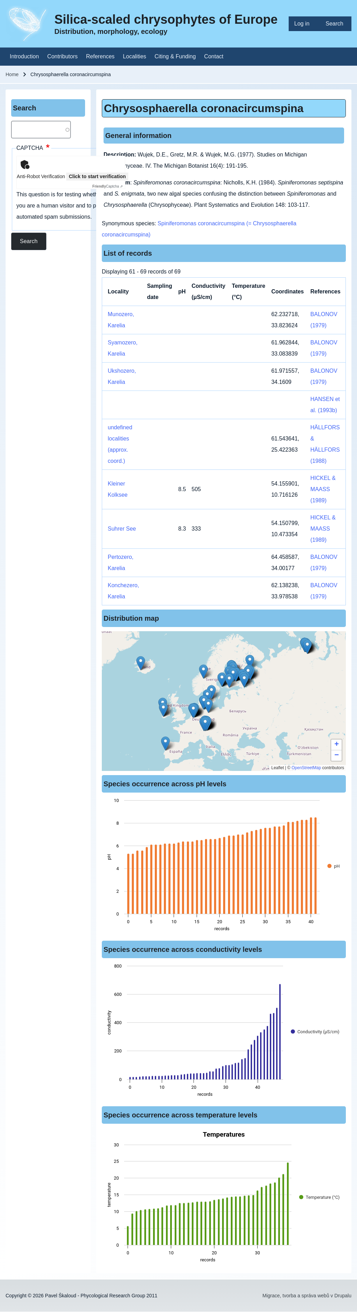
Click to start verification (97, 176)
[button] (205, 724)
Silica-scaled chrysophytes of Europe (166, 19)
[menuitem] (304, 23)
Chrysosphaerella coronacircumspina (204, 108)
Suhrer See (122, 529)
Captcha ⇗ (107, 186)
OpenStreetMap (306, 767)
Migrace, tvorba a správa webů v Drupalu (307, 1295)
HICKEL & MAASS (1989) (322, 489)
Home (12, 74)
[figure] (224, 866)
